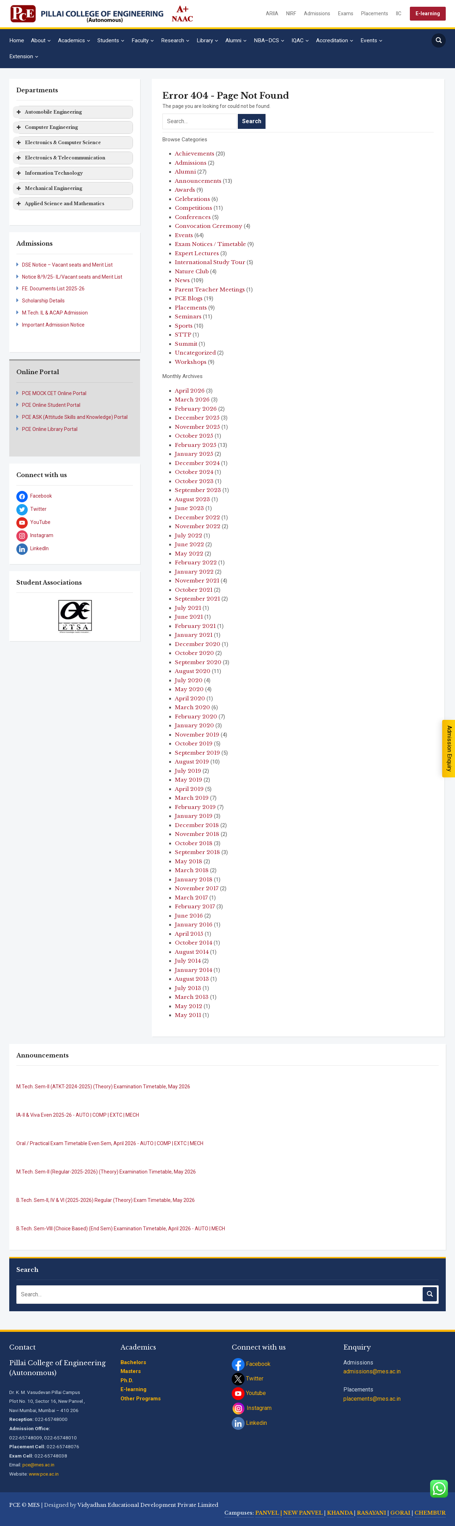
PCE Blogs (189, 298)
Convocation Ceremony (208, 226)
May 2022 (189, 553)
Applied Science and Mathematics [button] (59, 203)
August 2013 (192, 978)
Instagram (252, 1408)
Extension (21, 56)
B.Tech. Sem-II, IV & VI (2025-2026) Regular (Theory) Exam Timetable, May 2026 (105, 1200)
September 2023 (198, 490)
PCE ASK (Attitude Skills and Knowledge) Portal (75, 417)
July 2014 (188, 960)
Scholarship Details (43, 300)
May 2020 (189, 689)
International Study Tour (210, 262)
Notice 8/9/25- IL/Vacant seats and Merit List (72, 277)
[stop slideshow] (75, 629)
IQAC (297, 40)
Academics (71, 40)
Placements (374, 13)
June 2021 (189, 616)
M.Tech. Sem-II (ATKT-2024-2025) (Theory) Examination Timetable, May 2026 (103, 1086)
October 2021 (194, 589)
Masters (131, 1371)
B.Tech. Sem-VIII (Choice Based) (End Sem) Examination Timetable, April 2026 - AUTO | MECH (120, 1228)
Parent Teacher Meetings (210, 289)
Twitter (247, 1378)
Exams (345, 13)
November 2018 (197, 834)
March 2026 (192, 399)
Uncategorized (195, 352)
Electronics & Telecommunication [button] (60, 158)
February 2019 (195, 807)
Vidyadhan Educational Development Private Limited (147, 1505)
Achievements (194, 153)
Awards (185, 189)
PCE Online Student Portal (51, 405)
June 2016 (189, 915)
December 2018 (197, 825)
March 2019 (192, 797)
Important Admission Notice (53, 325)
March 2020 (192, 707)
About (38, 40)
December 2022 (197, 517)
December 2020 (197, 644)
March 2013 (192, 997)
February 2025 (195, 445)
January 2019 (194, 816)
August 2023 (192, 499)
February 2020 (196, 716)
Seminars (188, 316)
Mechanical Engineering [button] (48, 188)
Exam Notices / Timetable (210, 244)
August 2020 (192, 671)
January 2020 (194, 725)
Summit (186, 343)
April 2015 (189, 933)
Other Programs (141, 1398)
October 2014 (193, 942)
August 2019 (192, 761)
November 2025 (197, 426)
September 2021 (197, 598)
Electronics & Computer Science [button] (58, 142)
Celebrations (192, 199)
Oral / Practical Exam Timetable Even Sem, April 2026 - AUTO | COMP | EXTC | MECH (109, 1143)
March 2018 (192, 870)
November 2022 (197, 526)
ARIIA (272, 13)
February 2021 (195, 626)
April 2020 (190, 698)
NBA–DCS (266, 40)
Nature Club (192, 271)
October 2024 (194, 472)
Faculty (140, 40)
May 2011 (188, 1015)
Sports (184, 325)
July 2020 (189, 680)
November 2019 (197, 734)
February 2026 (196, 408)
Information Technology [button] (49, 173)
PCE (14, 1505)
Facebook (251, 1364)
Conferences (193, 217)
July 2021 (188, 608)
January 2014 (193, 970)
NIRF (291, 13)
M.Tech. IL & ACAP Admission (55, 313)
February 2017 (195, 906)
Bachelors (133, 1362)
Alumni (233, 40)
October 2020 (194, 653)
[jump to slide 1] (63, 625)
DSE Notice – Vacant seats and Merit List (67, 265)
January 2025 (194, 453)
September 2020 (198, 662)
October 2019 (194, 743)
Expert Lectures (197, 253)
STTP (183, 334)
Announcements (198, 180)
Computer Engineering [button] (46, 127)
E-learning (428, 13)
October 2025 (194, 435)
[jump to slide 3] (78, 625)
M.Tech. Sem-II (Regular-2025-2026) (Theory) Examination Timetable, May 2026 (106, 1172)
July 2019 (188, 770)
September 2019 (197, 752)
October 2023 (194, 481)
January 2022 (194, 571)
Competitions (193, 207)
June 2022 (189, 544)
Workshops (191, 362)
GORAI (401, 1513)
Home (16, 40)
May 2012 (188, 1006)
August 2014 (192, 951)
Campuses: (239, 1513)
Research (172, 40)
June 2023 (189, 508)
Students (108, 40)
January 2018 (194, 879)
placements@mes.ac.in (372, 1398)
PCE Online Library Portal (49, 429)
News (182, 280)
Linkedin (249, 1423)
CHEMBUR (430, 1513)
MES (34, 1505)
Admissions (317, 13)
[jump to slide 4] (86, 625)
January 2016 (194, 924)
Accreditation (332, 40)
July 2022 (188, 535)
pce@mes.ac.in (38, 1464)
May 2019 (188, 779)
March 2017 (191, 897)
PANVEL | (268, 1513)
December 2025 (197, 417)
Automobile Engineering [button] (48, 112)
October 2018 (194, 843)
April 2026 (190, 390)
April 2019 (189, 789)
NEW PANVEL (303, 1513)
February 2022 (196, 562)
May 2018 (188, 861)
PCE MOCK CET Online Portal (54, 393)
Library (205, 40)
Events (368, 40)
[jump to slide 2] (71, 625)
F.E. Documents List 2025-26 (53, 288)
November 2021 (197, 580)
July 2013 (188, 988)
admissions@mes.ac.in (372, 1371)
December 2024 (197, 463)
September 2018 (197, 852)
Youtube (249, 1393)
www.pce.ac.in (44, 1474)
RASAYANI (372, 1513)
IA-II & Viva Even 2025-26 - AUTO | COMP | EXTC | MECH (77, 1115)
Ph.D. (127, 1380)
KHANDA (340, 1513)
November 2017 (197, 888)
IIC (398, 13)
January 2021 (194, 634)
